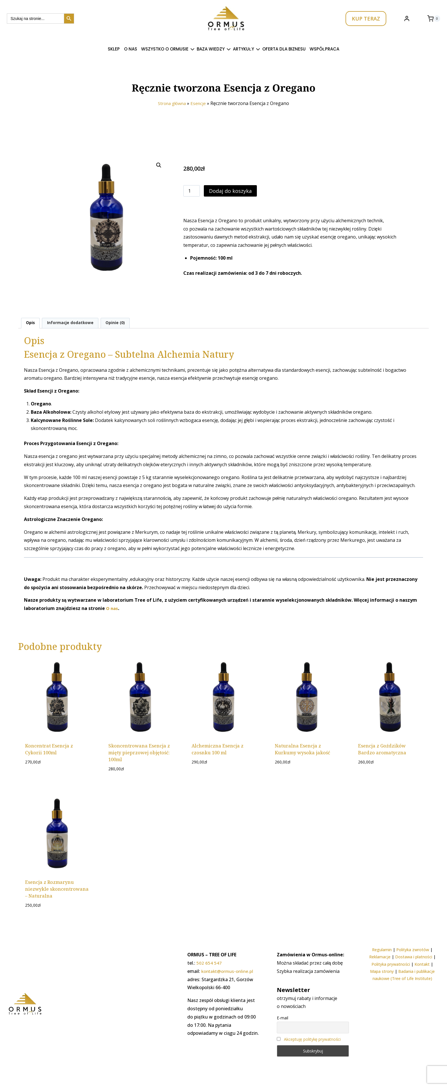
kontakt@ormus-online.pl (229, 971)
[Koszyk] (433, 18)
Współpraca (324, 49)
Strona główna (171, 103)
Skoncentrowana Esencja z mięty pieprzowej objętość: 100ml (139, 753)
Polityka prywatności (390, 964)
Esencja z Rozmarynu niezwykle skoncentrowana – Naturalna (57, 890)
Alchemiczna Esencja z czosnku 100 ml (217, 750)
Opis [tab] (31, 323)
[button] (159, 165)
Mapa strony (382, 971)
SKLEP (114, 49)
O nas (130, 49)
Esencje (200, 103)
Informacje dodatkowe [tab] (72, 323)
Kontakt (422, 964)
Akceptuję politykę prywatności (312, 1039)
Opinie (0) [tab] (119, 323)
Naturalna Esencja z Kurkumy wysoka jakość (302, 750)
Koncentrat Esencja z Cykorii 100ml (49, 750)
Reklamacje (380, 956)
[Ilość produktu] (191, 191)
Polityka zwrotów (412, 949)
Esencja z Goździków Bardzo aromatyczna (382, 750)
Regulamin (382, 949)
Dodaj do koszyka (230, 190)
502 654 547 (209, 963)
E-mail (282, 1018)
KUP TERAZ (366, 18)
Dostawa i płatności (413, 956)
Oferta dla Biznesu (284, 49)
